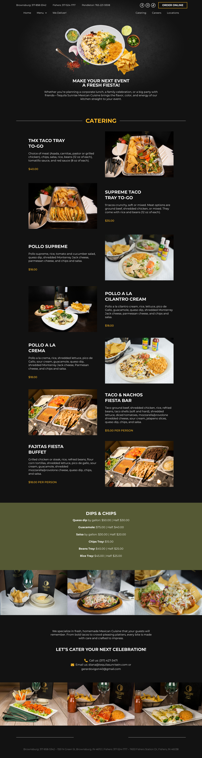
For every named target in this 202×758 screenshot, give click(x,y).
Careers (156, 14)
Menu (42, 15)
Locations (173, 14)
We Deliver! (59, 14)
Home (27, 14)
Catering (141, 14)
